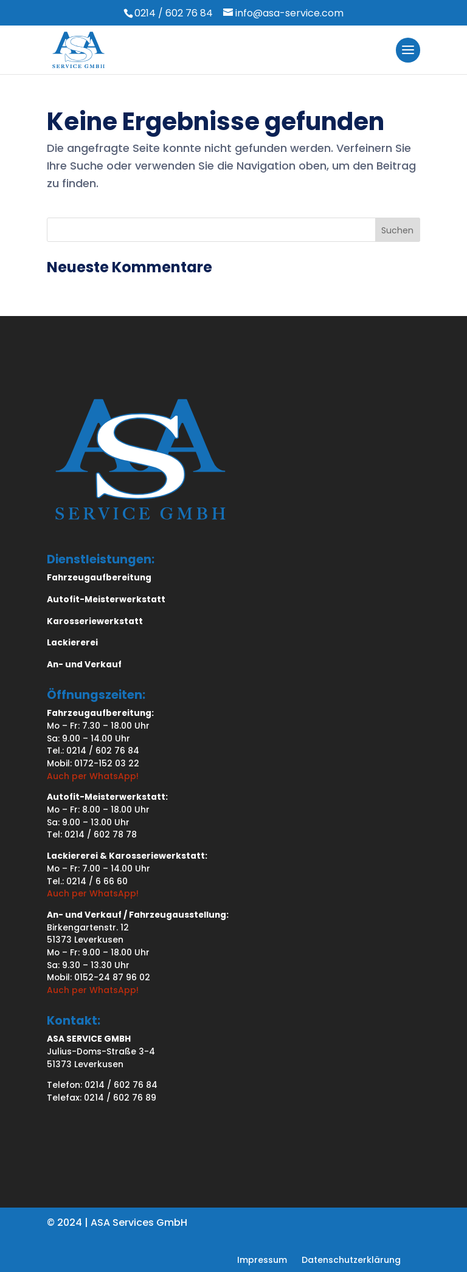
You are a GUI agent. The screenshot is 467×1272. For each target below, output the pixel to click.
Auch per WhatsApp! (93, 776)
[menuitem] (262, 1259)
